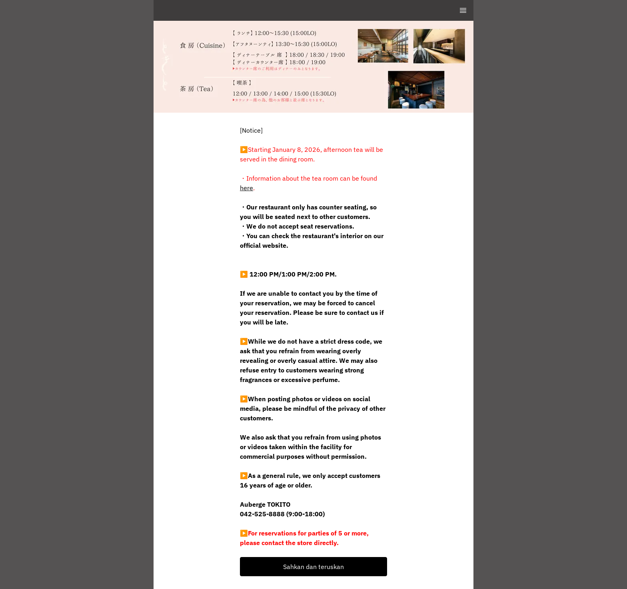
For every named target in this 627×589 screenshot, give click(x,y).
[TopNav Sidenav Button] (463, 10)
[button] (313, 566)
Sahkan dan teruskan (313, 567)
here (246, 188)
